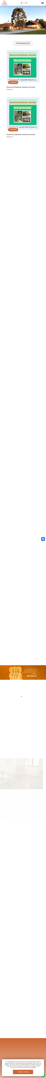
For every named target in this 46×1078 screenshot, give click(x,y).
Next (8, 21)
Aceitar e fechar (23, 1072)
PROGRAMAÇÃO (23, 43)
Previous (37, 21)
